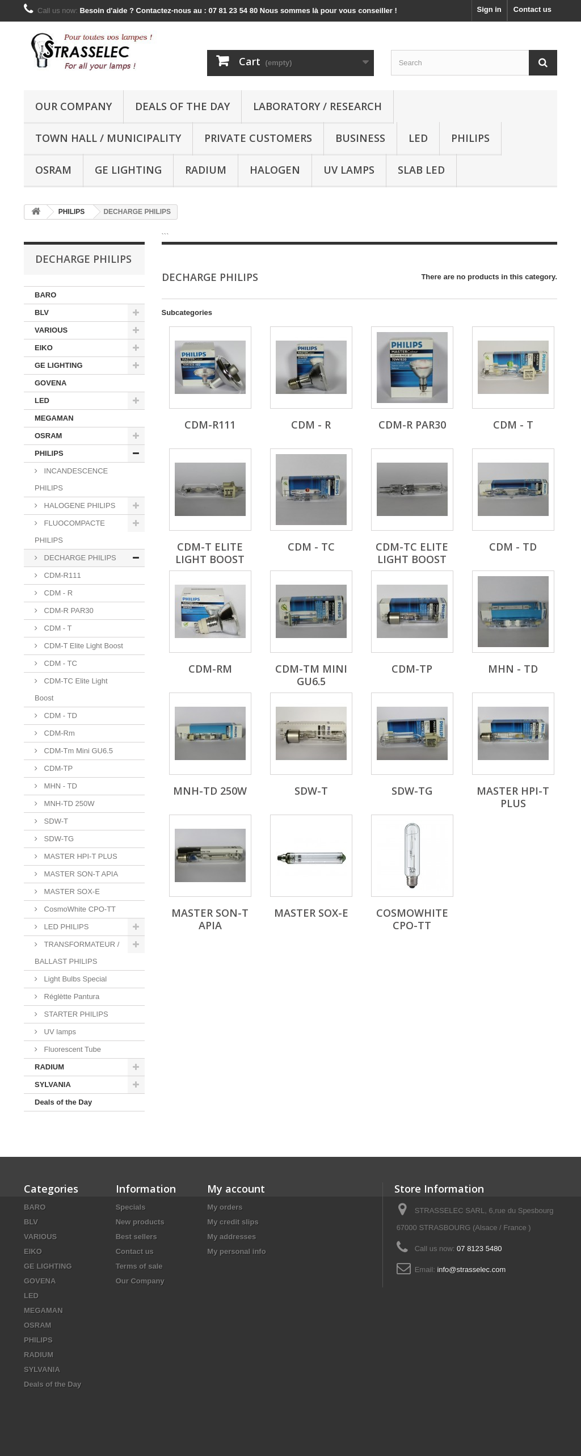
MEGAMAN (54, 418)
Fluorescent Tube (71, 1049)
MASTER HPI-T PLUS (79, 856)
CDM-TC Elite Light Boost (71, 689)
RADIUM (205, 170)
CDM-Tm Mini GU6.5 (77, 750)
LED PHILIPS (65, 926)
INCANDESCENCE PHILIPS (71, 479)
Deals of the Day (182, 106)
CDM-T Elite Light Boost (82, 645)
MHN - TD (59, 786)
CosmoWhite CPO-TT (79, 909)
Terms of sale (139, 1266)
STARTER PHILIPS (75, 1014)
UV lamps (348, 170)
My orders (224, 1207)
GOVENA (50, 383)
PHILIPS (470, 138)
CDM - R (57, 593)
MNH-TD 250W (68, 803)
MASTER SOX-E (71, 891)
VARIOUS (51, 330)
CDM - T (56, 628)
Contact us (532, 9)
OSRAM (53, 170)
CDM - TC (59, 663)
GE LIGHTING (128, 170)
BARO (45, 295)
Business (360, 138)
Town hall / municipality (108, 138)
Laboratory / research (317, 106)
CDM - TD (59, 715)
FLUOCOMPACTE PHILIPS (70, 531)
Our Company (73, 106)
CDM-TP (57, 768)
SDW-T (55, 821)
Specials (131, 1207)
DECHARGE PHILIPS (79, 557)
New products (140, 1222)
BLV (42, 312)
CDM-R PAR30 (68, 610)
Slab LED (421, 170)
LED (418, 138)
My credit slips (232, 1222)
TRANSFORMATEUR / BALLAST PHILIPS (77, 953)
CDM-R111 (61, 575)
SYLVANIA (53, 1084)
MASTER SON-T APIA (80, 874)
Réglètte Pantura (70, 996)
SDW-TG (58, 838)
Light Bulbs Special (74, 979)
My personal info (236, 1251)
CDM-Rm (58, 733)
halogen (275, 170)
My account (236, 1188)
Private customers (258, 138)
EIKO (44, 347)
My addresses (231, 1236)
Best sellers (136, 1236)
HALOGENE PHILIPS (78, 505)
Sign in (489, 9)
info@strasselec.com (471, 1269)
